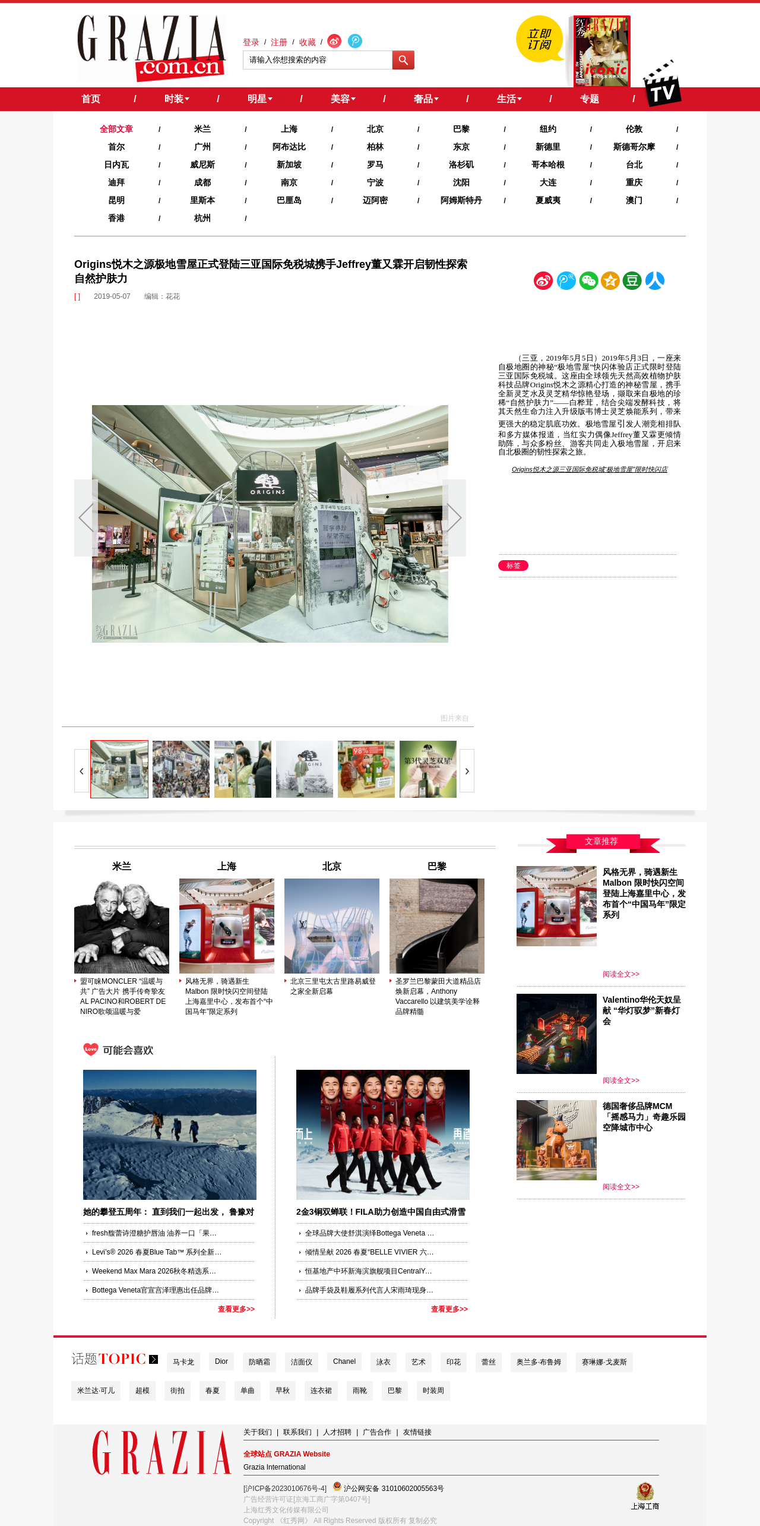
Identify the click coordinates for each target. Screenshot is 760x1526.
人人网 (655, 283)
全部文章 (116, 129)
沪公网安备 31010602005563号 (388, 1487)
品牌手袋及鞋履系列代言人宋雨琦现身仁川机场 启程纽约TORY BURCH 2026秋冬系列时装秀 (370, 1290)
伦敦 (634, 129)
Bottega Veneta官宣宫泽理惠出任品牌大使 (157, 1290)
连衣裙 (321, 1390)
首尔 (116, 146)
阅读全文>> (621, 974)
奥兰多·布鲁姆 (539, 1362)
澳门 (634, 200)
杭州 (202, 218)
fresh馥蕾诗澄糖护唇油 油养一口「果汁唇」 (157, 1233)
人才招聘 (337, 1432)
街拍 (177, 1390)
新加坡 (289, 164)
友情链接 (417, 1432)
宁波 (375, 182)
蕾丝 (489, 1362)
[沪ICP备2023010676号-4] (285, 1488)
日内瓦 (116, 164)
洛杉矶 (461, 164)
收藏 (307, 42)
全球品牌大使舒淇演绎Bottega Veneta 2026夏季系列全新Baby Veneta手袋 (370, 1233)
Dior (221, 1361)
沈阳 (461, 182)
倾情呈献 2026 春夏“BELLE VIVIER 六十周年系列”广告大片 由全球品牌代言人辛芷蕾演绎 (370, 1252)
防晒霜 (259, 1362)
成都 (202, 182)
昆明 (116, 200)
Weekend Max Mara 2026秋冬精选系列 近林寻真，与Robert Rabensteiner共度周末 (157, 1271)
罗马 (375, 164)
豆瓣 (632, 283)
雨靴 (360, 1390)
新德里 (548, 146)
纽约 (548, 129)
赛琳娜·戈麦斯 (604, 1362)
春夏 (212, 1390)
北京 (375, 129)
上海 (289, 129)
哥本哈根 (548, 164)
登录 (251, 42)
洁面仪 (301, 1362)
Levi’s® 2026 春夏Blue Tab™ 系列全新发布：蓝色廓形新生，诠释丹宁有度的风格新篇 (157, 1252)
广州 (202, 146)
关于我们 (257, 1432)
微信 (588, 283)
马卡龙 (183, 1362)
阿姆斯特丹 (461, 200)
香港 (116, 218)
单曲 (247, 1390)
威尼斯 (202, 164)
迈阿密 (375, 200)
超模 (142, 1390)
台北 (634, 164)
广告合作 (377, 1432)
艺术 (418, 1362)
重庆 (634, 182)
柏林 (375, 146)
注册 (279, 42)
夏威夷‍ (548, 200)
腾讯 (566, 283)
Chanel (344, 1361)
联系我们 (297, 1432)
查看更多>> (236, 1309)
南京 (289, 182)
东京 (461, 146)
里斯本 (202, 200)
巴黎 (461, 129)
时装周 (433, 1390)
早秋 (283, 1390)
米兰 (202, 129)
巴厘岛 (289, 200)
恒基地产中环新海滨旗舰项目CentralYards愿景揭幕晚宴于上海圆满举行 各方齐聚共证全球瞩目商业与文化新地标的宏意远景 (370, 1271)
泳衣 (383, 1362)
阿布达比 (289, 146)
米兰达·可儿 (96, 1390)
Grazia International (274, 1467)
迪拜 (116, 182)
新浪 (544, 283)
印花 (453, 1362)
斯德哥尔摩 (634, 146)
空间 (610, 283)
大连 (548, 182)
